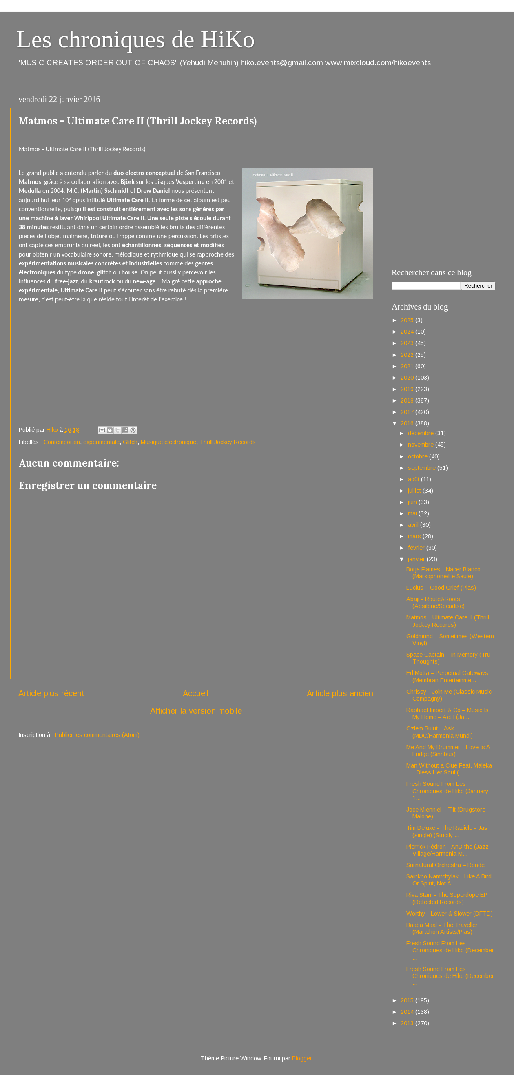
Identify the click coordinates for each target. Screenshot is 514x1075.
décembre (421, 433)
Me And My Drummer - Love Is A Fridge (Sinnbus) (448, 750)
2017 (408, 412)
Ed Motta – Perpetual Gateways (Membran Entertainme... (447, 676)
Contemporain (62, 442)
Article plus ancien (340, 693)
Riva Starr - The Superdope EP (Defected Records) (446, 898)
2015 (408, 1000)
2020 (408, 377)
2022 (408, 355)
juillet (415, 490)
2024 (408, 331)
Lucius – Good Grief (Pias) (441, 587)
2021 (408, 366)
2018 (408, 400)
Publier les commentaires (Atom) (97, 735)
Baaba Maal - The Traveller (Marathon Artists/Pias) (442, 928)
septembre (422, 468)
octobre (418, 456)
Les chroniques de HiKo (135, 39)
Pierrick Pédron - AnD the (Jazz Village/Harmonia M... (447, 850)
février (417, 547)
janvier (417, 559)
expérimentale (101, 442)
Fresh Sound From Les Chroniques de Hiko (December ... (450, 950)
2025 (408, 320)
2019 (408, 389)
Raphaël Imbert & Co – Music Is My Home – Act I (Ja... (447, 713)
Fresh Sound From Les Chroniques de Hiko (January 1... (447, 791)
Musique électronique (168, 442)
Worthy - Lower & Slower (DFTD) (449, 913)
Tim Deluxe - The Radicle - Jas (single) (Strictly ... (446, 831)
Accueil (195, 693)
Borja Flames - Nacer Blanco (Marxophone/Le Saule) (443, 573)
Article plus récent (51, 693)
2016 (408, 423)
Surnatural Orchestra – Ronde (445, 865)
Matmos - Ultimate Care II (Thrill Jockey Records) (447, 621)
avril (414, 525)
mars (415, 536)
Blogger (302, 1058)
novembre (421, 444)
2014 (408, 1012)
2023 (408, 343)
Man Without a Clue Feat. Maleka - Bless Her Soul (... (449, 769)
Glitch (130, 442)
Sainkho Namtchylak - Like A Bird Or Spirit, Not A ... (449, 880)
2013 (408, 1023)
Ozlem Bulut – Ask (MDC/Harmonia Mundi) (439, 732)
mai (413, 513)
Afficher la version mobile (196, 710)
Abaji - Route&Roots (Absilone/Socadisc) (435, 602)
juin (413, 502)
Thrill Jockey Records (227, 442)
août (414, 479)
